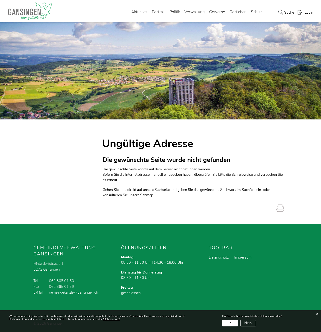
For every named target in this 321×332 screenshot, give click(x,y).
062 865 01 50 (61, 281)
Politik (174, 12)
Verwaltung (194, 12)
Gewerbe (217, 12)
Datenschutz (219, 257)
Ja (229, 323)
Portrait (158, 12)
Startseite (162, 190)
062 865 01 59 (61, 286)
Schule (257, 12)
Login (309, 12)
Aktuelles (139, 12)
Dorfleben (238, 12)
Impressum (242, 257)
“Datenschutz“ (111, 319)
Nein (248, 323)
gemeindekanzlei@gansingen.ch (73, 292)
